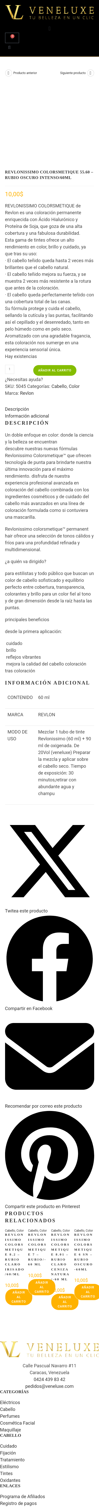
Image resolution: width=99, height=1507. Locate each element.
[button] (49, 28)
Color (74, 311)
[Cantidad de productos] (9, 294)
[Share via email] (49, 1027)
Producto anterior (25, 73)
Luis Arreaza (57, 1480)
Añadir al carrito (55, 295)
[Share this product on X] (49, 832)
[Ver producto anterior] (8, 73)
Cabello (59, 311)
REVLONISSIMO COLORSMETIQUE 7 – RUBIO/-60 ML (37, 1174)
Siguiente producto (73, 73)
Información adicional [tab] (27, 340)
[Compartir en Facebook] (49, 930)
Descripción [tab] (17, 333)
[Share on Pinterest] (49, 1128)
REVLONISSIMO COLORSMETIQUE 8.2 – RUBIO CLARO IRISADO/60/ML (15, 1179)
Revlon (27, 317)
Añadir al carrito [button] (19, 1221)
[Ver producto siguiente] (90, 73)
